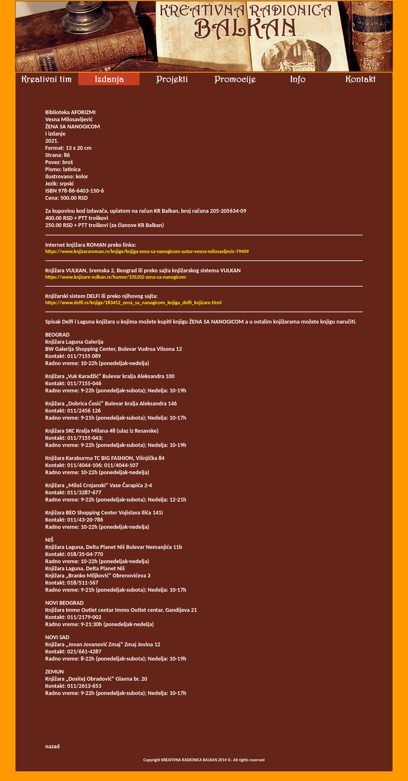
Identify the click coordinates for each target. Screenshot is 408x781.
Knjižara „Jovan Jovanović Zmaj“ (84, 644)
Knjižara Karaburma (69, 458)
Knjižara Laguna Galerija (74, 341)
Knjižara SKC (60, 430)
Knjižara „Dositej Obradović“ (79, 678)
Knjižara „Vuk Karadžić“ (73, 376)
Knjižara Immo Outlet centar (79, 610)
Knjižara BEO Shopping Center (81, 512)
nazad (52, 746)
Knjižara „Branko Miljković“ (78, 575)
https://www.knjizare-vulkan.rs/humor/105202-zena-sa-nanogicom (115, 277)
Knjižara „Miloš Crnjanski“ (76, 485)
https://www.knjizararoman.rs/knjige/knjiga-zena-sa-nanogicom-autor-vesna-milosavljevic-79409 (147, 251)
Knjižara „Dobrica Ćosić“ (74, 403)
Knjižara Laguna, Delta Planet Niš (85, 547)
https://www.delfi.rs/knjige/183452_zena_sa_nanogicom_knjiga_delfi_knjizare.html (133, 303)
